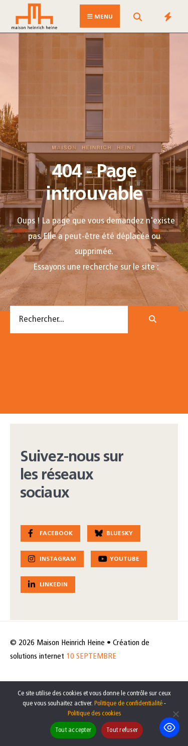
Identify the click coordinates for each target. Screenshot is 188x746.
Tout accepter (73, 730)
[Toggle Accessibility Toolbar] (169, 727)
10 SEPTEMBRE (91, 657)
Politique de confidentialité (128, 703)
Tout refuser (122, 730)
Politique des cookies (94, 713)
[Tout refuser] (175, 714)
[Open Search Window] (137, 18)
